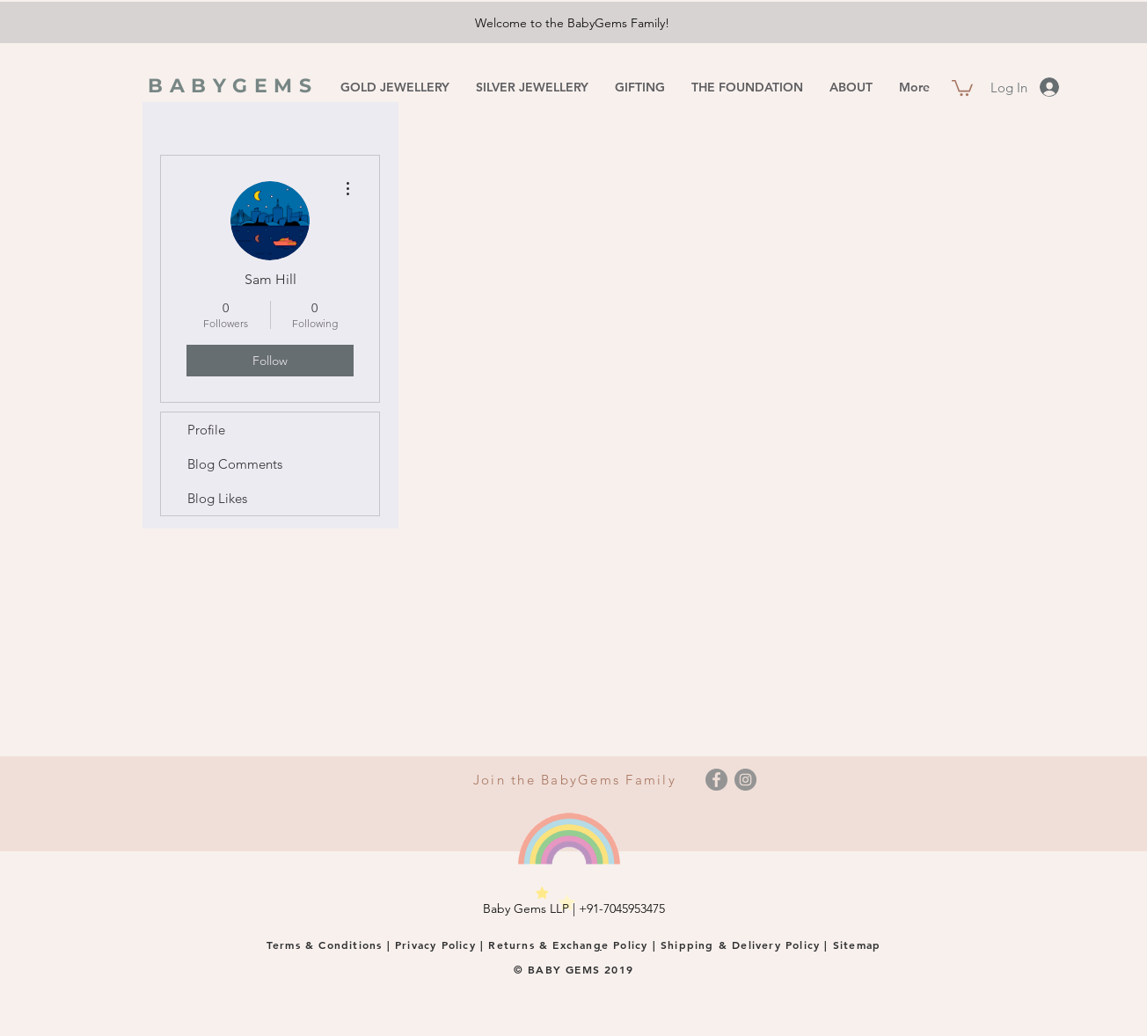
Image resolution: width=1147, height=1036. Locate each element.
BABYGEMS (233, 86)
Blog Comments (234, 464)
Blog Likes (217, 498)
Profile (206, 429)
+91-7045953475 (622, 908)
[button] (962, 87)
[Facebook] (716, 780)
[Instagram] (745, 780)
